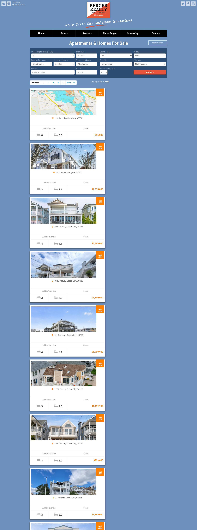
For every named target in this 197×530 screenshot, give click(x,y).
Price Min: (103, 60)
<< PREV (36, 82)
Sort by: (137, 52)
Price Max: (137, 60)
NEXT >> (71, 82)
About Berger (110, 33)
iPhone (3, 3)
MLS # (78, 69)
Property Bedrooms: (39, 60)
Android (9, 3)
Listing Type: (105, 52)
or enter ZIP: (80, 52)
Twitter (183, 3)
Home (41, 33)
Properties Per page (107, 69)
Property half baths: (83, 60)
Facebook (188, 3)
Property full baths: (61, 60)
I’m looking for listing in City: (42, 52)
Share (62, 128)
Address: (34, 69)
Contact (156, 33)
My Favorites (157, 43)
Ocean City (132, 33)
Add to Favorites (41, 128)
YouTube (193, 3)
